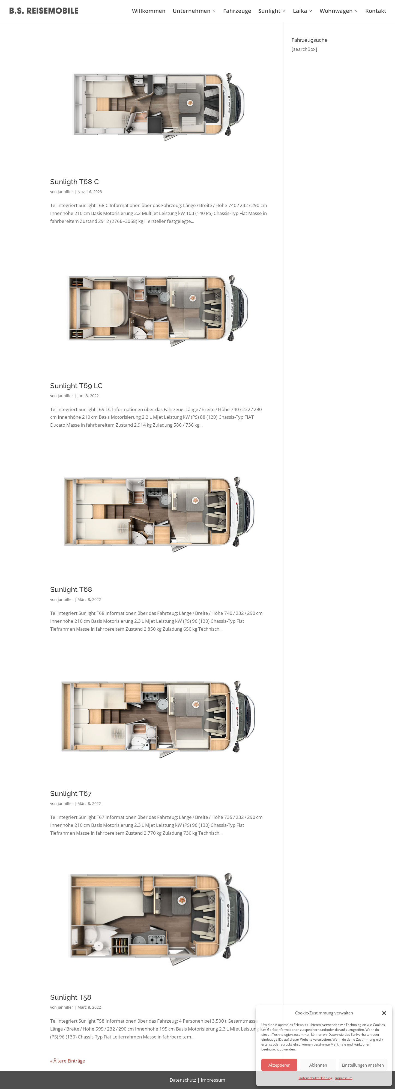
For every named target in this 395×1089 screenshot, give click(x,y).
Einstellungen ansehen (363, 1065)
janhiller (65, 191)
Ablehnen (318, 1065)
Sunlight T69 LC (76, 386)
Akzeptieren (279, 1065)
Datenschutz (183, 1080)
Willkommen (149, 11)
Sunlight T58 (70, 997)
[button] (384, 1013)
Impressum (343, 1078)
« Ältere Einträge (67, 1061)
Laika (300, 11)
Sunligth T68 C (74, 182)
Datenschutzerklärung (316, 1078)
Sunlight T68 (71, 589)
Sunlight (269, 11)
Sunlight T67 (71, 793)
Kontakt (375, 11)
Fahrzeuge (237, 11)
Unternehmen (192, 11)
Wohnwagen (336, 11)
